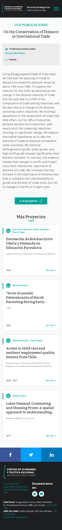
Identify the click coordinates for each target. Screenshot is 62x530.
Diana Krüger (19, 232)
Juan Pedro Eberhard (22, 229)
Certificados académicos (15, 517)
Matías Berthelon (15, 53)
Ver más (50, 270)
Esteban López (19, 395)
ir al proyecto (31, 201)
